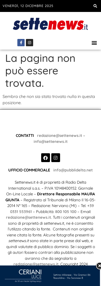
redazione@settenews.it (58, 128)
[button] (95, 6)
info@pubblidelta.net (73, 163)
